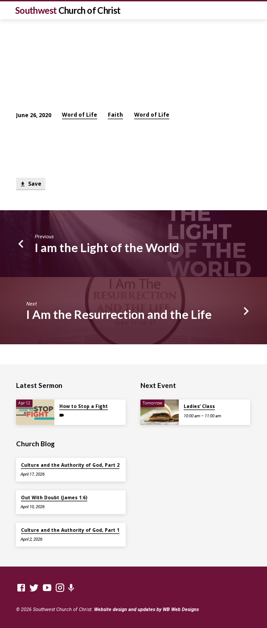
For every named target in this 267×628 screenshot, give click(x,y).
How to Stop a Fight (83, 406)
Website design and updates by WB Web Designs (146, 609)
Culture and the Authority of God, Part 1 (70, 530)
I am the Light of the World (107, 247)
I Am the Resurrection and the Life (119, 314)
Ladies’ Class (199, 406)
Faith (115, 114)
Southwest (68, 10)
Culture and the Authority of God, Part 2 (70, 465)
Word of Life (79, 114)
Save (30, 184)
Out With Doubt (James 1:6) (54, 497)
